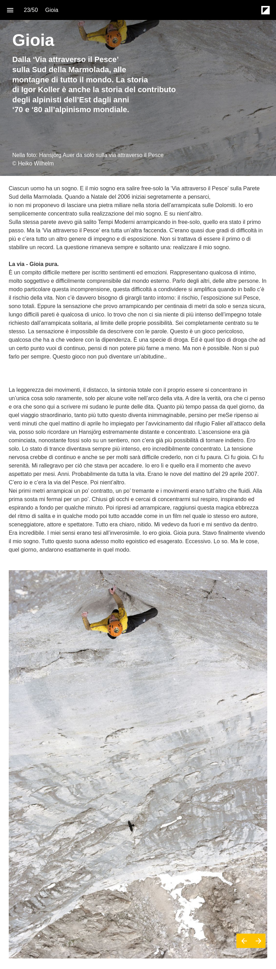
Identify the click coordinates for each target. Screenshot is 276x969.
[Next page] (258, 941)
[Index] (10, 10)
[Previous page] (243, 941)
